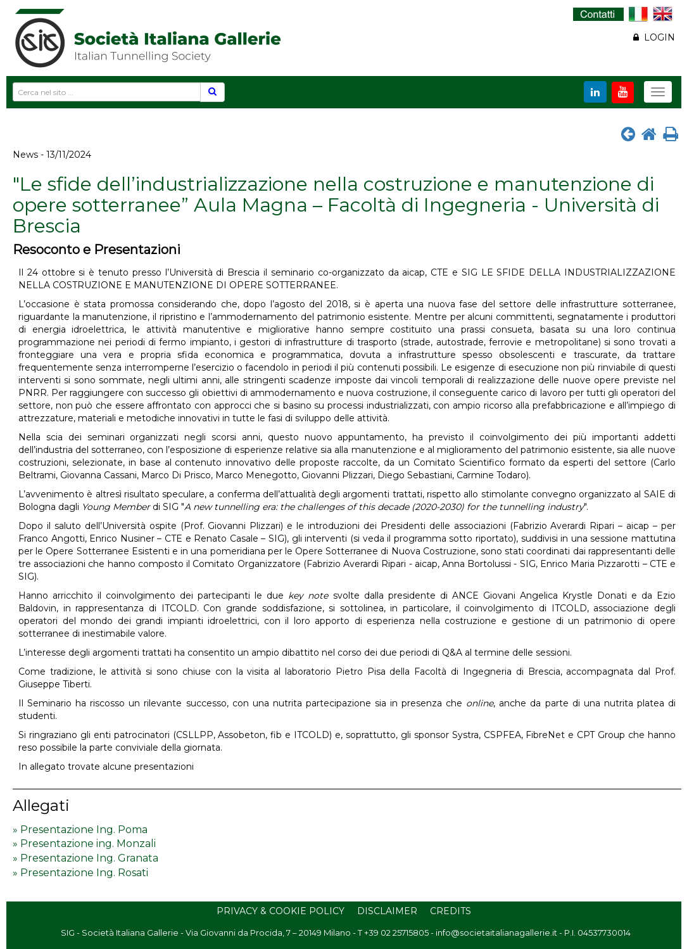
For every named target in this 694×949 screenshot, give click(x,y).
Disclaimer (387, 911)
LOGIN (654, 37)
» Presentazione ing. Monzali (84, 844)
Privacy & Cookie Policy (280, 911)
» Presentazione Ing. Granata (85, 858)
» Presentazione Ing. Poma (80, 830)
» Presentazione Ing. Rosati (80, 873)
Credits (450, 911)
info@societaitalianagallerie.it (496, 932)
